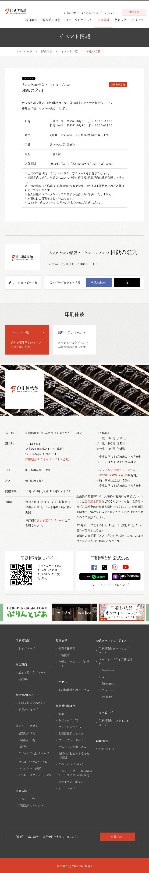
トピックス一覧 (68, 720)
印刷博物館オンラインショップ (114, 722)
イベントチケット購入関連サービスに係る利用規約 (75, 773)
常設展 (22, 746)
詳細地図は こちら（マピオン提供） (48, 459)
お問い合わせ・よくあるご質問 (73, 755)
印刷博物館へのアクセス (73, 689)
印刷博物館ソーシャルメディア (114, 650)
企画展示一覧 (26, 740)
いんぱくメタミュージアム (35, 775)
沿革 (61, 713)
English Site (106, 748)
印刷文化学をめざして (32, 703)
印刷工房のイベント (30, 805)
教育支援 (121, 19)
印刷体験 (103, 19)
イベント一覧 (69, 51)
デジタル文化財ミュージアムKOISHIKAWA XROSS (33, 757)
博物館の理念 (51, 19)
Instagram (108, 683)
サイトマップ (66, 788)
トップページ (24, 51)
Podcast (107, 696)
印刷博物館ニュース (71, 733)
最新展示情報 (93, 501)
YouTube (107, 690)
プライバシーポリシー (72, 781)
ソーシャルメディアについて (110, 585)
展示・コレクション (79, 19)
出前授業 (64, 655)
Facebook (98, 282)
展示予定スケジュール (51, 520)
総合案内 (31, 19)
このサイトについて (71, 764)
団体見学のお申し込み (72, 747)
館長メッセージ (28, 709)
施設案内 (24, 679)
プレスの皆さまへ (69, 727)
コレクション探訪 (29, 768)
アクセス (137, 20)
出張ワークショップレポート (73, 663)
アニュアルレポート (70, 740)
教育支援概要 (66, 648)
